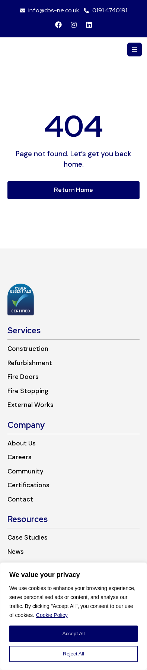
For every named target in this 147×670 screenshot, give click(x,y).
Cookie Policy (52, 615)
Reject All (73, 654)
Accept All (73, 634)
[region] (73, 616)
